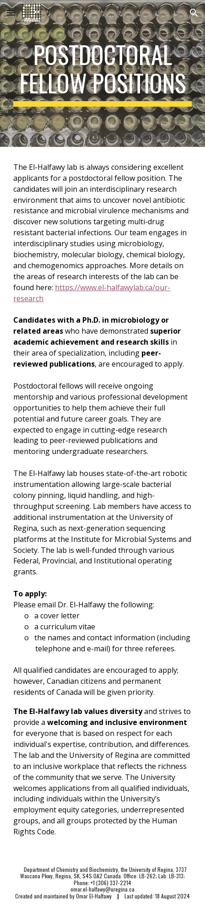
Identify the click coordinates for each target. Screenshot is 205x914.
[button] (11, 12)
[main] (102, 73)
